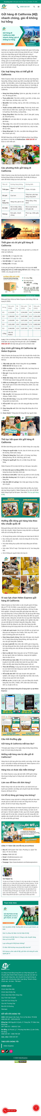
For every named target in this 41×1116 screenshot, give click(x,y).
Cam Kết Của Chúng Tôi (9, 1000)
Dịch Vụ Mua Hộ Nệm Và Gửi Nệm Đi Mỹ (16, 933)
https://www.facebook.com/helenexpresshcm (23, 862)
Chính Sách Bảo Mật (7, 989)
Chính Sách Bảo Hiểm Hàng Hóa (11, 995)
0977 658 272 (5, 1026)
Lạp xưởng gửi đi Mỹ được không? (14, 943)
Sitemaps (4, 1009)
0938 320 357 (25, 7)
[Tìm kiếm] (34, 7)
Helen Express (9, 1046)
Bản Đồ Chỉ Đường (7, 1006)
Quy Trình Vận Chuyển (8, 998)
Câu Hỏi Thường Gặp (8, 1003)
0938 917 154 (16, 1026)
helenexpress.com (14, 859)
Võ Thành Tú (7, 879)
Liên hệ (36, 1107)
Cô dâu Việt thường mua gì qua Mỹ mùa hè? (17, 947)
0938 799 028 (15, 1034)
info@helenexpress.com (15, 857)
